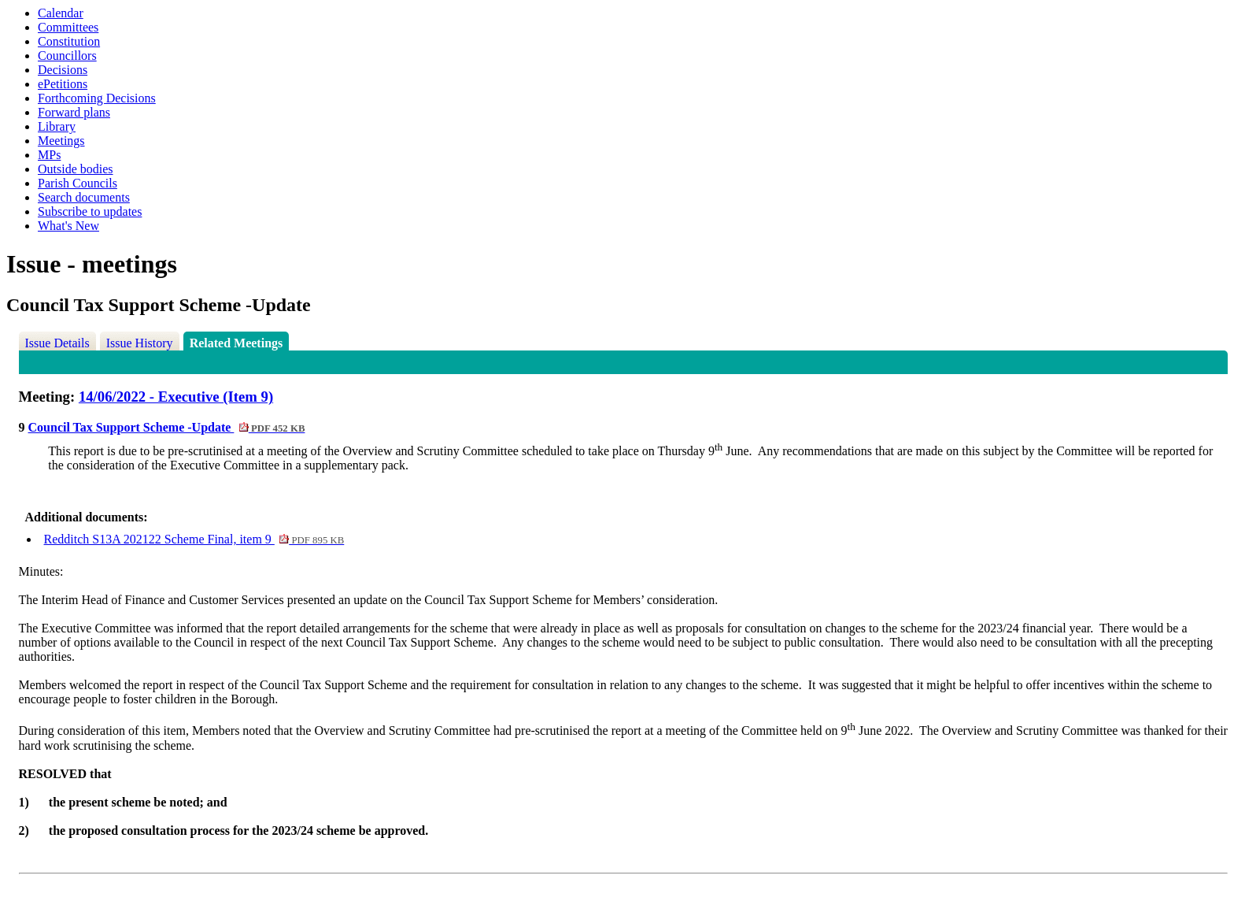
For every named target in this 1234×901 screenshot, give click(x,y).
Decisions (62, 69)
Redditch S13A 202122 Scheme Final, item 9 (194, 539)
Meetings (61, 140)
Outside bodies (75, 169)
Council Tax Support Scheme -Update (166, 427)
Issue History (139, 343)
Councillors (67, 55)
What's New (68, 225)
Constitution (69, 41)
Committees (68, 27)
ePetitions (62, 84)
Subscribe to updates (90, 211)
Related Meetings (236, 343)
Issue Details (57, 343)
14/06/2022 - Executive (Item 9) (176, 396)
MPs (49, 154)
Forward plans (74, 112)
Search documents (84, 197)
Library (57, 126)
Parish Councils (77, 183)
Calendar (60, 13)
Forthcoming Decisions (97, 98)
